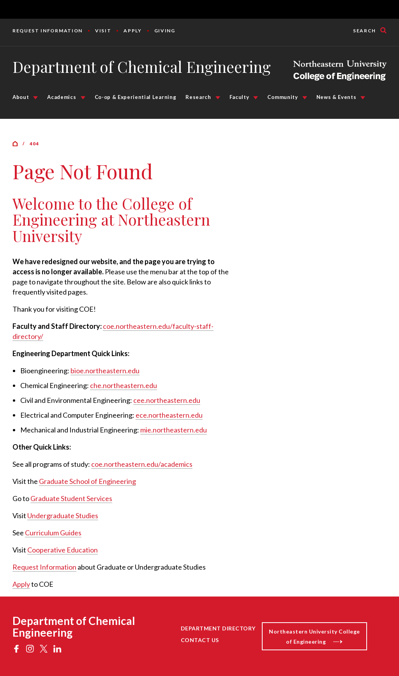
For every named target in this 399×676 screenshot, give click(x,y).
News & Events (336, 97)
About (20, 97)
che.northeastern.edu (123, 385)
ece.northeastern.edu (169, 415)
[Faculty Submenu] (255, 97)
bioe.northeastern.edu (105, 370)
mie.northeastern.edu (173, 429)
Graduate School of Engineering (87, 481)
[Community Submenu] (304, 97)
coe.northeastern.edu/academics (141, 464)
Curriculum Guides (53, 532)
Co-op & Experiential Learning (136, 97)
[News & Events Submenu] (362, 97)
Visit (103, 31)
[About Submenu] (35, 97)
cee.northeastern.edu (166, 400)
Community (282, 97)
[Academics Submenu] (83, 97)
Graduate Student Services (71, 498)
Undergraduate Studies (62, 515)
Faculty (239, 97)
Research (198, 97)
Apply (132, 31)
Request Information (47, 31)
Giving (164, 31)
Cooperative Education (62, 549)
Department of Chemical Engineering (141, 66)
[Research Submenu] (217, 97)
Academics (61, 97)
